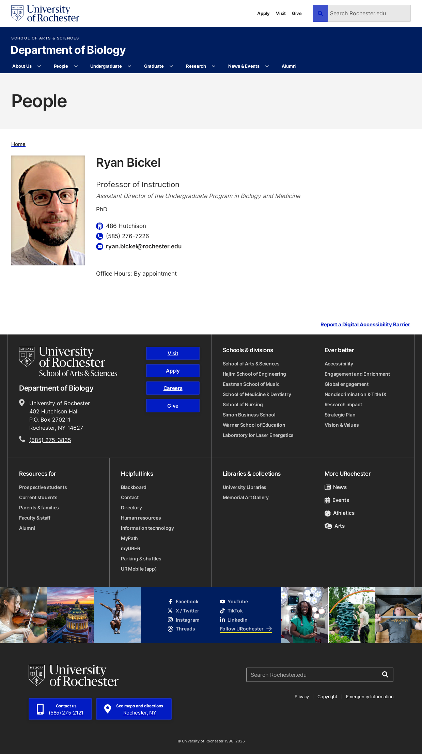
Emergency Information (370, 696)
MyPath (129, 538)
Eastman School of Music (251, 384)
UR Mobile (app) (139, 569)
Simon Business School (249, 414)
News (336, 487)
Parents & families (39, 507)
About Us (21, 66)
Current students (38, 497)
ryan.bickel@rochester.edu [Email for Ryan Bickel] (144, 246)
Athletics (340, 513)
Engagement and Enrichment (357, 374)
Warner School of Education (254, 425)
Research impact (343, 404)
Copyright (327, 696)
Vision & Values (342, 425)
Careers (173, 388)
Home (18, 144)
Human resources (141, 517)
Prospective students (43, 487)
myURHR (130, 548)
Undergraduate (106, 66)
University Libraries (244, 487)
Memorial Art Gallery (246, 497)
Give (297, 13)
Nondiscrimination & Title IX (356, 394)
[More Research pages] (213, 66)
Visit (281, 13)
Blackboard (133, 487)
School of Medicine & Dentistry (257, 394)
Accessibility (339, 363)
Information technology (147, 528)
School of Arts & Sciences (45, 38)
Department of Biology (68, 50)
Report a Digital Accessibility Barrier (365, 325)
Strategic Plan (340, 414)
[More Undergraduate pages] (129, 66)
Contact (130, 497)
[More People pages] (75, 66)
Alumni (289, 66)
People (61, 66)
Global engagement (347, 384)
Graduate (154, 66)
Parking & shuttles (141, 558)
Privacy (302, 696)
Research (196, 66)
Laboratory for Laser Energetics (258, 435)
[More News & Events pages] (267, 66)
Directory (131, 507)
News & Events (244, 66)
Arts (335, 525)
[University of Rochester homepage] (45, 13)
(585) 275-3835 (50, 440)
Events (337, 500)
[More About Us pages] (39, 66)
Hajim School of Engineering (254, 374)
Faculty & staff (34, 517)
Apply (263, 13)
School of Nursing (243, 404)
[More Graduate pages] (171, 66)
